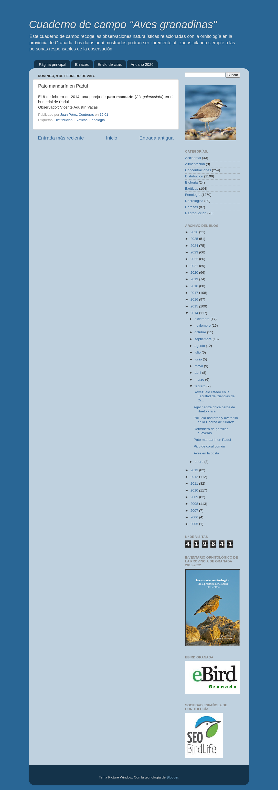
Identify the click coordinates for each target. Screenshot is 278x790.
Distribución (64, 120)
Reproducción (195, 213)
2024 (194, 246)
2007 (194, 511)
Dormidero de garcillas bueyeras (211, 431)
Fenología (97, 120)
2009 (194, 497)
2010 (194, 490)
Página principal (52, 64)
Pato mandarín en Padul (212, 440)
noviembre (203, 325)
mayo (199, 366)
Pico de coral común (209, 446)
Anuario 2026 (142, 64)
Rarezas (191, 207)
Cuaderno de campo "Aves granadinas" (123, 24)
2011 (194, 483)
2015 (194, 306)
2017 (194, 293)
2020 (194, 272)
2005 (194, 524)
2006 (194, 517)
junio (199, 359)
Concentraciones (198, 170)
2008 (194, 504)
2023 (194, 252)
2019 (194, 279)
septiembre (204, 339)
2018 (194, 286)
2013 (194, 470)
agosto (200, 346)
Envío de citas (110, 64)
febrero (201, 386)
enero (199, 462)
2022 (194, 259)
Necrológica (194, 201)
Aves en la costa (206, 453)
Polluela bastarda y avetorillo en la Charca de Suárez (216, 420)
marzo (200, 379)
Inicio (111, 138)
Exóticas (81, 120)
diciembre (202, 319)
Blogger (172, 777)
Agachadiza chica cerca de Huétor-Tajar (214, 409)
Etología (191, 182)
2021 (194, 266)
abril (198, 373)
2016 (194, 299)
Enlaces (82, 64)
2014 (194, 313)
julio (198, 352)
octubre (201, 332)
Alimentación (195, 164)
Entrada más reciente (61, 138)
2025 (194, 239)
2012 (194, 477)
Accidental (193, 158)
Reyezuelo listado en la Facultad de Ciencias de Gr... (214, 396)
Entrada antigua (157, 138)
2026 (194, 232)
